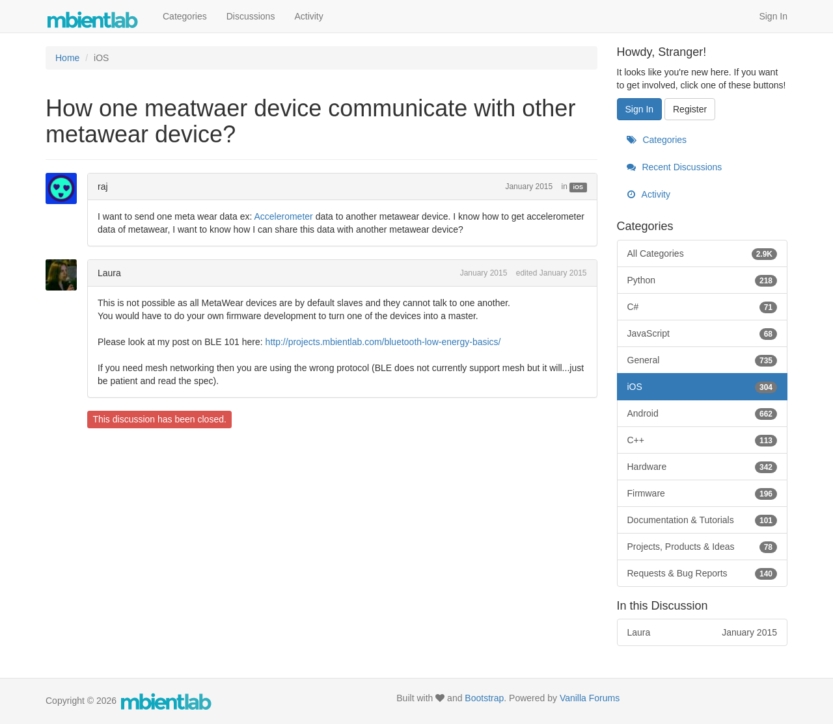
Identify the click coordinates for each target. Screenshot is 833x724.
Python (702, 280)
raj (103, 186)
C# (702, 306)
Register (690, 109)
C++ (702, 439)
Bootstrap (484, 698)
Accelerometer (283, 216)
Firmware (702, 493)
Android (702, 413)
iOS (578, 187)
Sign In (773, 16)
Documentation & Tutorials (702, 519)
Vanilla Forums (590, 698)
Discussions (250, 16)
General (702, 360)
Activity (308, 16)
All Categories (702, 253)
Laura (109, 273)
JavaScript (702, 333)
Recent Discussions (674, 167)
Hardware (702, 466)
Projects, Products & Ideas (702, 546)
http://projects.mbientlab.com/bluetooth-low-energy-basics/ (383, 342)
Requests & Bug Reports (702, 573)
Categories (185, 16)
